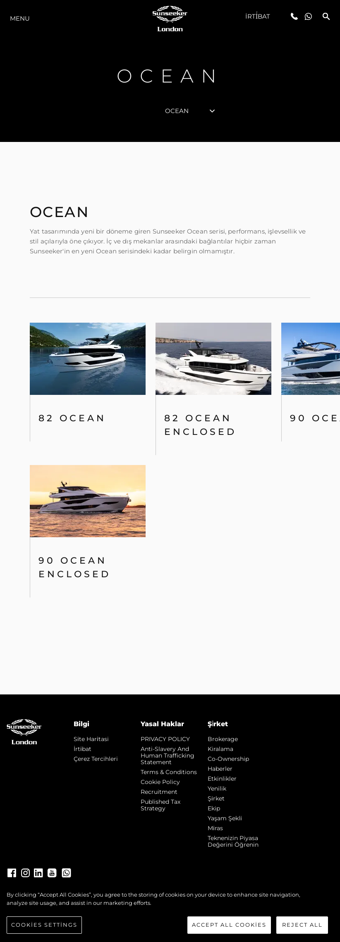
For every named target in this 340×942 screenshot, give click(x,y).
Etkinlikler (222, 778)
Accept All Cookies (229, 924)
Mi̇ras (215, 828)
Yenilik (217, 788)
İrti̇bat (258, 16)
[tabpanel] (170, 418)
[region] (170, 912)
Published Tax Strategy (160, 805)
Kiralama (220, 749)
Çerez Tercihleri (96, 759)
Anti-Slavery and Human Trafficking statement (167, 755)
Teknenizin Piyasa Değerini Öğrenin (233, 841)
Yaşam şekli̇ (225, 818)
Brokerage (223, 739)
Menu (20, 18)
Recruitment (159, 792)
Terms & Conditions (169, 772)
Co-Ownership (228, 759)
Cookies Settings (44, 924)
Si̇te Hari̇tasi (91, 739)
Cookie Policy (160, 782)
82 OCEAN (72, 418)
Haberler (220, 768)
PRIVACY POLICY (165, 739)
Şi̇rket (216, 798)
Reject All (302, 924)
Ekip (214, 808)
